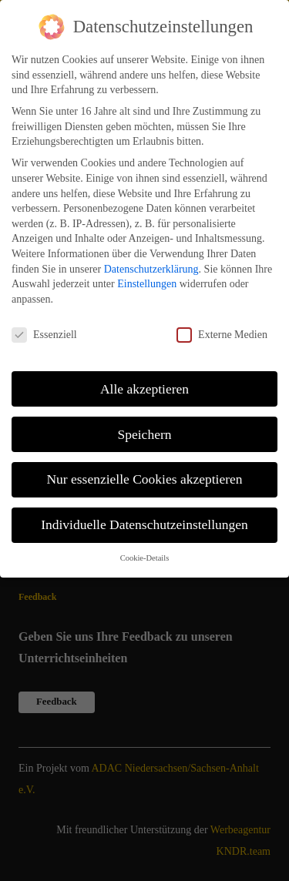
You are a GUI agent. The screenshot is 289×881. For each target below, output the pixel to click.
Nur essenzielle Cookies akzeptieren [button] (144, 475)
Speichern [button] (145, 429)
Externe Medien (221, 330)
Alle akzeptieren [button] (144, 384)
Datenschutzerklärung (151, 264)
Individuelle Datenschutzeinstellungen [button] (144, 520)
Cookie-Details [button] (145, 553)
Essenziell (44, 330)
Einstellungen (146, 279)
